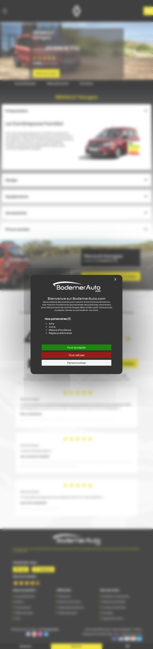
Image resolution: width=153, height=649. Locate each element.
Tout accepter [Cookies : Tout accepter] (76, 347)
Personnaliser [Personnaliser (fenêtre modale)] (76, 363)
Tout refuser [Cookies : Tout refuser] (76, 355)
